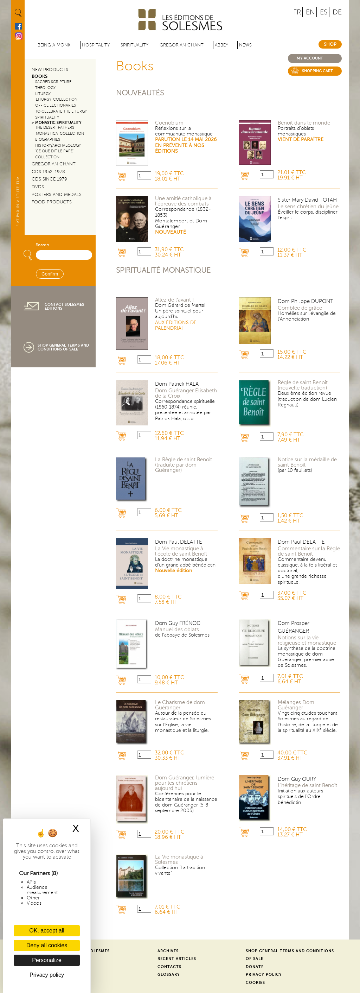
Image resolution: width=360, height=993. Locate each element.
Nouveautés (140, 93)
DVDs (38, 186)
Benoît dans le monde (304, 123)
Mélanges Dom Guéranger (296, 705)
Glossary (169, 974)
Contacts (169, 967)
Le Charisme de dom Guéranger (180, 705)
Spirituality (134, 45)
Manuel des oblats (177, 629)
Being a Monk (54, 45)
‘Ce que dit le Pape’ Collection (54, 154)
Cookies (255, 983)
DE (337, 12)
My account (310, 58)
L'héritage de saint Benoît (307, 785)
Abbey (221, 45)
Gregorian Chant (182, 45)
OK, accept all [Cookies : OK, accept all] (46, 931)
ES (324, 12)
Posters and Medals (57, 194)
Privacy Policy (264, 974)
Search (42, 245)
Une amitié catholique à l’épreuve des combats (183, 201)
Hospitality (96, 45)
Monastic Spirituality (58, 123)
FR (297, 12)
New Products (50, 69)
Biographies (47, 139)
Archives (168, 951)
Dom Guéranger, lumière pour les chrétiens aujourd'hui (184, 783)
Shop (330, 44)
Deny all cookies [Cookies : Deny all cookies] (47, 945)
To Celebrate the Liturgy (61, 111)
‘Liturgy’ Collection (56, 99)
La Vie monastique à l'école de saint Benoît (181, 551)
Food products (52, 202)
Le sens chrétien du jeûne (308, 206)
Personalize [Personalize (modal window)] (47, 960)
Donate (255, 967)
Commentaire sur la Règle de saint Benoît (309, 551)
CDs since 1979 (49, 179)
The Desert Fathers (54, 127)
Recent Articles (177, 959)
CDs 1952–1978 (48, 171)
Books (39, 76)
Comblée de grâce (300, 308)
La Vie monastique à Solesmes (179, 859)
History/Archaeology (58, 145)
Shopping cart (317, 71)
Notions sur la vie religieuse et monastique (307, 640)
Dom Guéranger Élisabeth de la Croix (186, 393)
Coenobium (169, 123)
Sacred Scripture (53, 82)
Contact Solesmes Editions (64, 306)
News (245, 45)
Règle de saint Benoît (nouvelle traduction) (303, 385)
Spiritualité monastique (163, 270)
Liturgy (43, 94)
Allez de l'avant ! (174, 300)
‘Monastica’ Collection (59, 133)
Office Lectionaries (55, 105)
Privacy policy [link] (47, 975)
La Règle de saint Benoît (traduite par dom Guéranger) (183, 465)
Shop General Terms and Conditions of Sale (63, 347)
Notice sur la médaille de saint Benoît (307, 462)
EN (310, 12)
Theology (45, 88)
